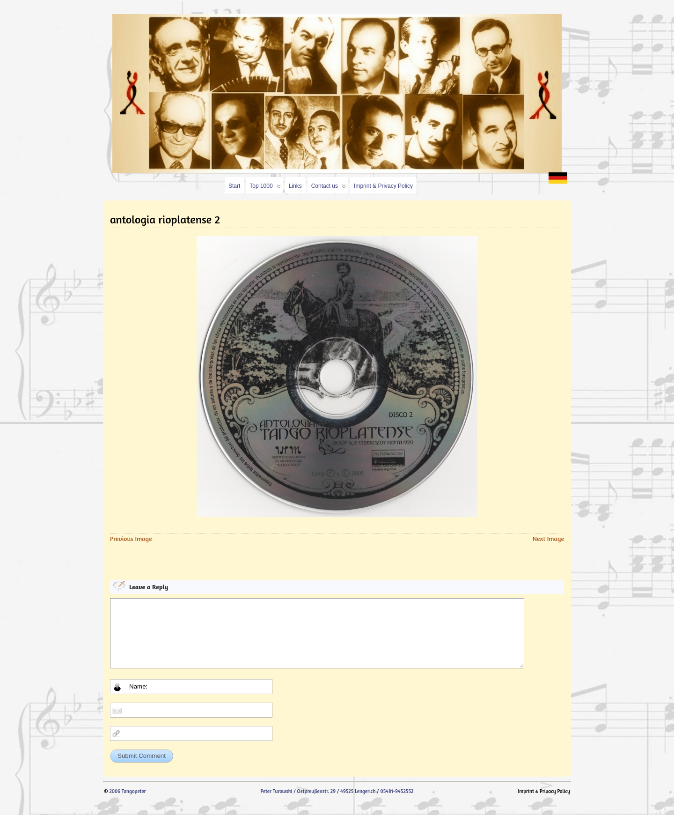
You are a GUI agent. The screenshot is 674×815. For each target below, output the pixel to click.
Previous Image (131, 538)
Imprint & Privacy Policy (383, 186)
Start (234, 186)
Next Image (548, 538)
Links (295, 186)
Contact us (328, 188)
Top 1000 (264, 188)
